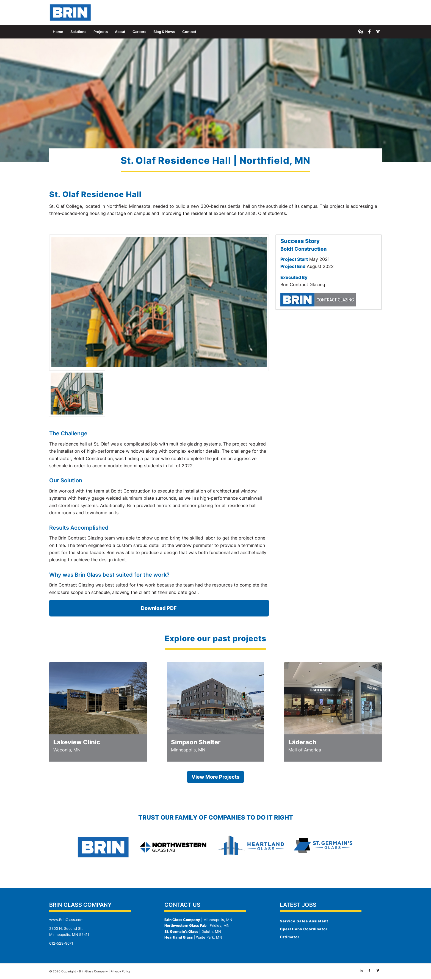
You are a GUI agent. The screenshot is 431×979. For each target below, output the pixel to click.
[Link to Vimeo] (378, 31)
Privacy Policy (120, 971)
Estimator (289, 937)
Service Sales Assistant (304, 921)
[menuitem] (58, 31)
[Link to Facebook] (369, 31)
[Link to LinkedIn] (361, 31)
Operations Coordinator (303, 929)
